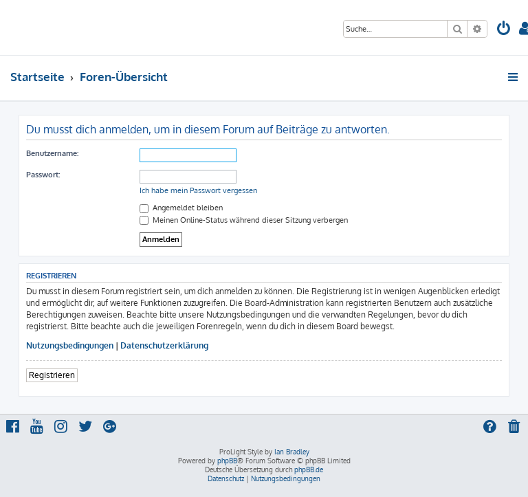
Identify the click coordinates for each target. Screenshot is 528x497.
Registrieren (52, 375)
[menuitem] (504, 30)
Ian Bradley (291, 452)
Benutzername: (52, 153)
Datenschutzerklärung (164, 345)
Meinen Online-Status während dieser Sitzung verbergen (244, 220)
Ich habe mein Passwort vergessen (198, 190)
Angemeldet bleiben (181, 207)
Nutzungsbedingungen (69, 345)
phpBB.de (308, 469)
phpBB (227, 460)
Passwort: (43, 174)
